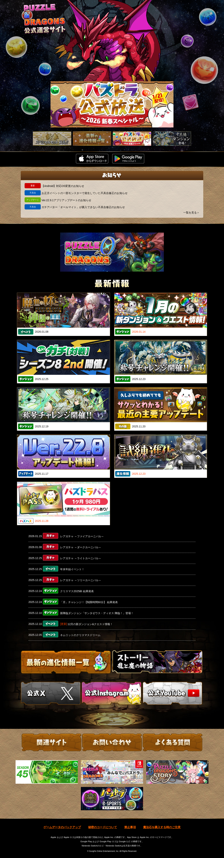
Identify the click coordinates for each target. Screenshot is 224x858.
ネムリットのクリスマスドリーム (80, 635)
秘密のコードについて (102, 827)
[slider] (112, 104)
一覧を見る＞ (191, 212)
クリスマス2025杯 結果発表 (77, 591)
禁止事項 (130, 827)
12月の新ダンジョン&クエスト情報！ (90, 624)
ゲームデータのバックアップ (62, 827)
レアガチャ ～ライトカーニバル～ (80, 558)
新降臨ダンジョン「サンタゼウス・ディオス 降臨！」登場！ (97, 613)
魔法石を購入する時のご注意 (162, 827)
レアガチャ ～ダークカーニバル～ (80, 547)
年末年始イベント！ (72, 569)
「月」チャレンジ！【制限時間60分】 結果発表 (89, 602)
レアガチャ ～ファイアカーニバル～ (82, 536)
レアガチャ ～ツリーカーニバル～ (80, 580)
